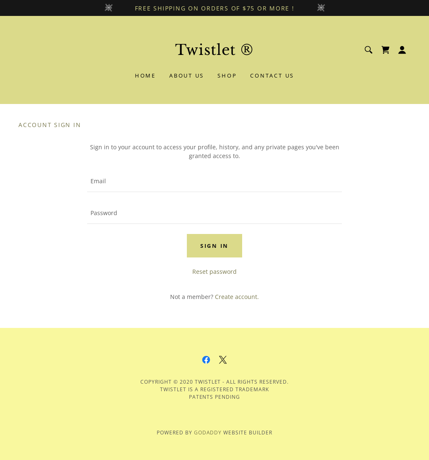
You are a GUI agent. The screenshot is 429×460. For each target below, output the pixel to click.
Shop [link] (227, 75)
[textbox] (214, 181)
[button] (402, 50)
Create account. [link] (237, 297)
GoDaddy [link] (208, 432)
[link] (214, 53)
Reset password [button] (214, 271)
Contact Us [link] (272, 75)
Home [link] (145, 75)
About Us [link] (186, 75)
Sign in (214, 245)
